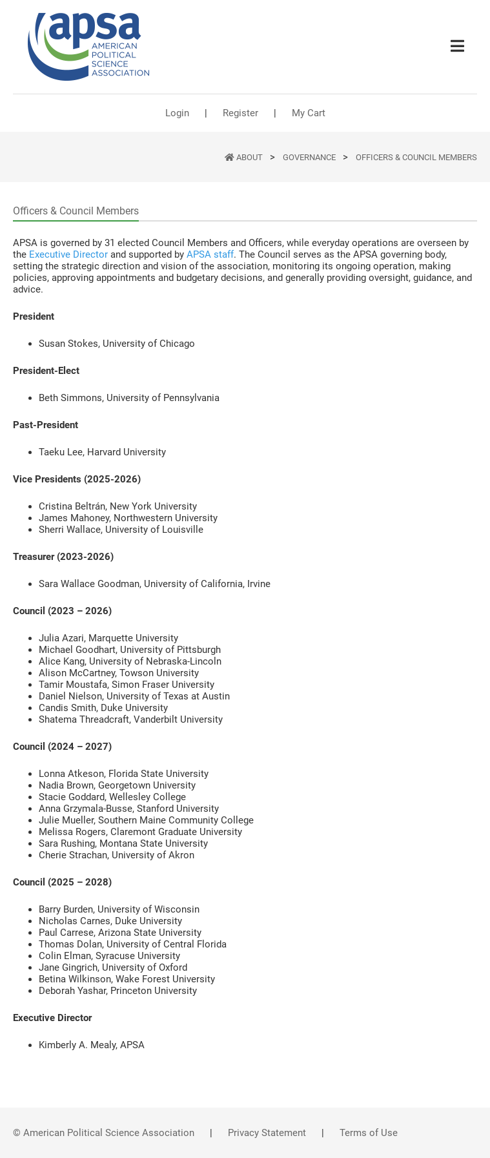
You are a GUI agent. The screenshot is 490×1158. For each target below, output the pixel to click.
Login (177, 113)
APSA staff (210, 254)
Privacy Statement (267, 1133)
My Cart (308, 113)
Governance (310, 157)
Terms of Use (369, 1133)
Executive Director (68, 254)
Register (240, 113)
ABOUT (250, 157)
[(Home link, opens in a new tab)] (88, 47)
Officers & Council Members (416, 157)
